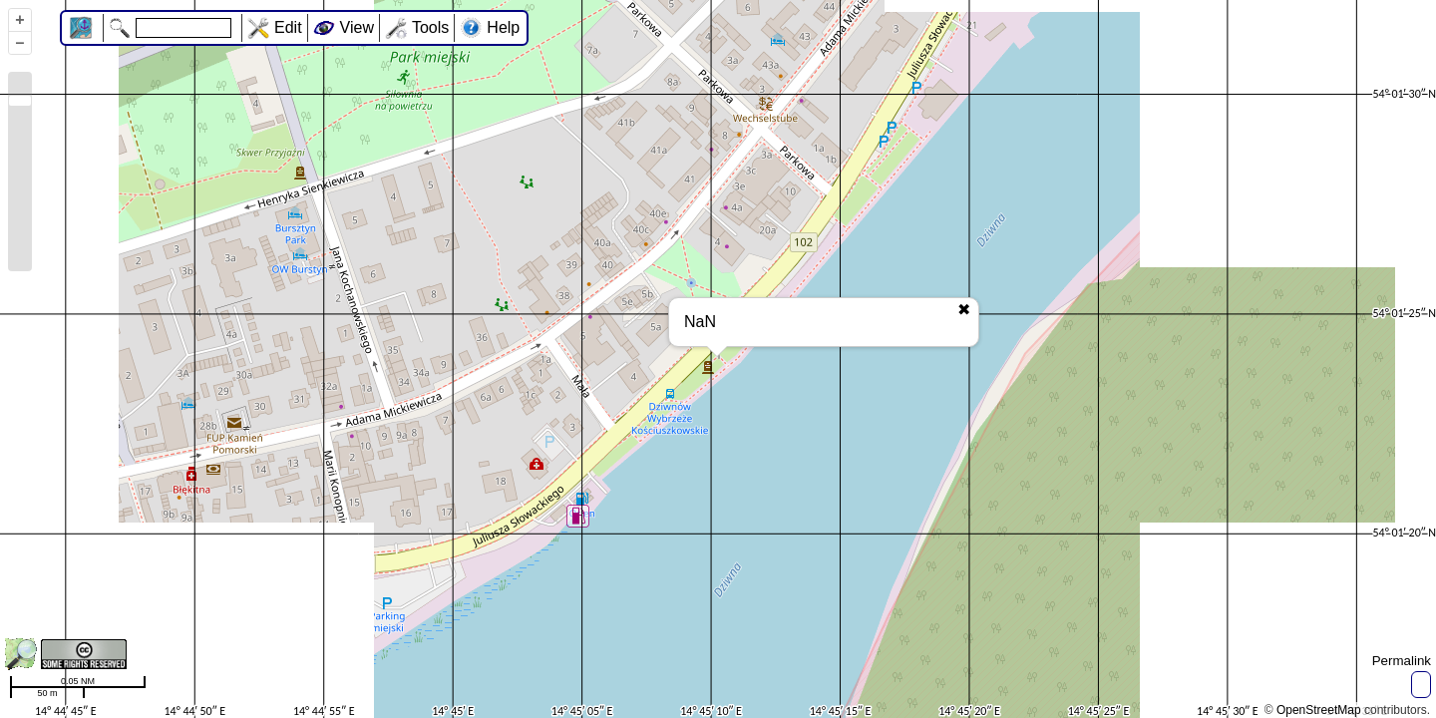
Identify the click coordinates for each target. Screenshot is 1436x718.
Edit (288, 27)
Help (503, 27)
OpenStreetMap (1318, 710)
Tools (430, 27)
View (357, 27)
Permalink (1401, 660)
